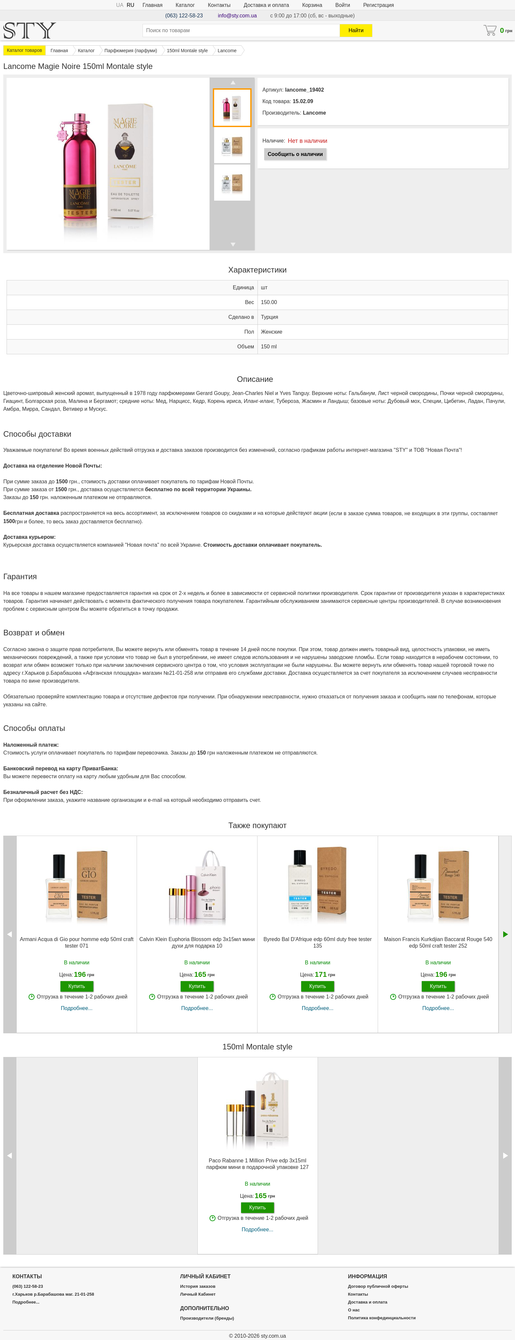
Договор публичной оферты (378, 1286)
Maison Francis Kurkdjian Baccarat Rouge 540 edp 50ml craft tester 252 (438, 942)
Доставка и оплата (266, 5)
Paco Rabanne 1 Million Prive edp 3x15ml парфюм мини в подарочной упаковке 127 (257, 1164)
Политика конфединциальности (381, 1318)
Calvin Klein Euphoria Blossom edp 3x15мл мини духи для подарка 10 (197, 942)
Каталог (185, 5)
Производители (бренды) (207, 1318)
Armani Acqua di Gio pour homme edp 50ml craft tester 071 (77, 942)
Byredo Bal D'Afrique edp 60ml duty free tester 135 (317, 942)
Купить (76, 986)
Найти (356, 30)
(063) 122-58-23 (184, 15)
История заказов (197, 1286)
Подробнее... (76, 1008)
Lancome (314, 113)
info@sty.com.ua (237, 15)
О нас (354, 1310)
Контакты (219, 5)
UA (119, 5)
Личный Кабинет (198, 1294)
